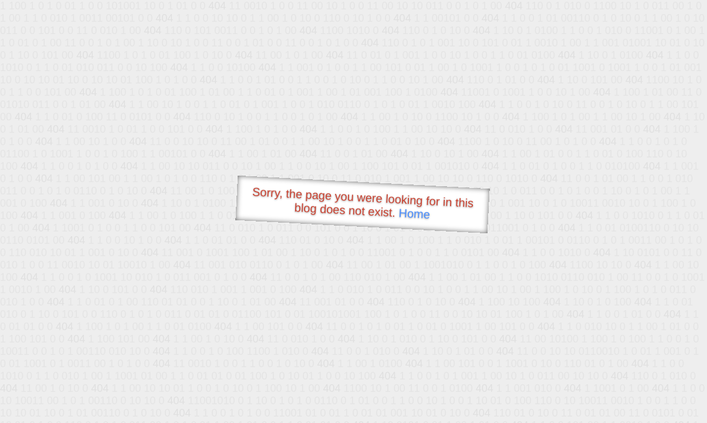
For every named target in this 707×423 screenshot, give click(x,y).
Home (414, 213)
